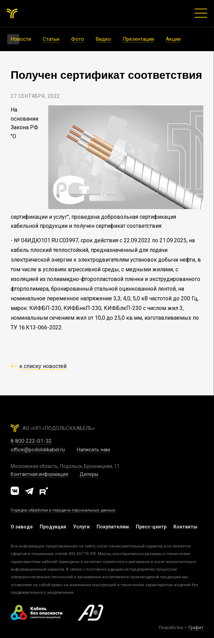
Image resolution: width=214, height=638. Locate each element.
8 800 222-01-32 (31, 441)
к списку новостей (43, 366)
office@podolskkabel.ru (38, 450)
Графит (195, 627)
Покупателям (112, 526)
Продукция (53, 526)
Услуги (81, 526)
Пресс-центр (151, 526)
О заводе (22, 526)
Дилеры (89, 474)
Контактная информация (39, 474)
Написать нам (93, 450)
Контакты (185, 526)
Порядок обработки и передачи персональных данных (63, 510)
